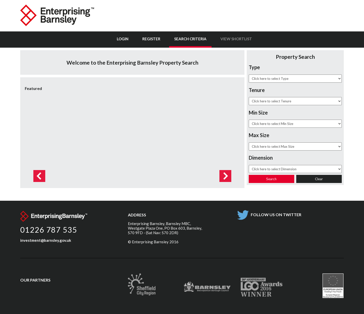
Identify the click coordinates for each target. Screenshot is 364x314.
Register (151, 38)
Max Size (259, 135)
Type (254, 67)
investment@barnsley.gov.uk (45, 240)
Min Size (258, 112)
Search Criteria (190, 38)
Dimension (261, 158)
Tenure (257, 90)
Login (122, 38)
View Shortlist (236, 38)
